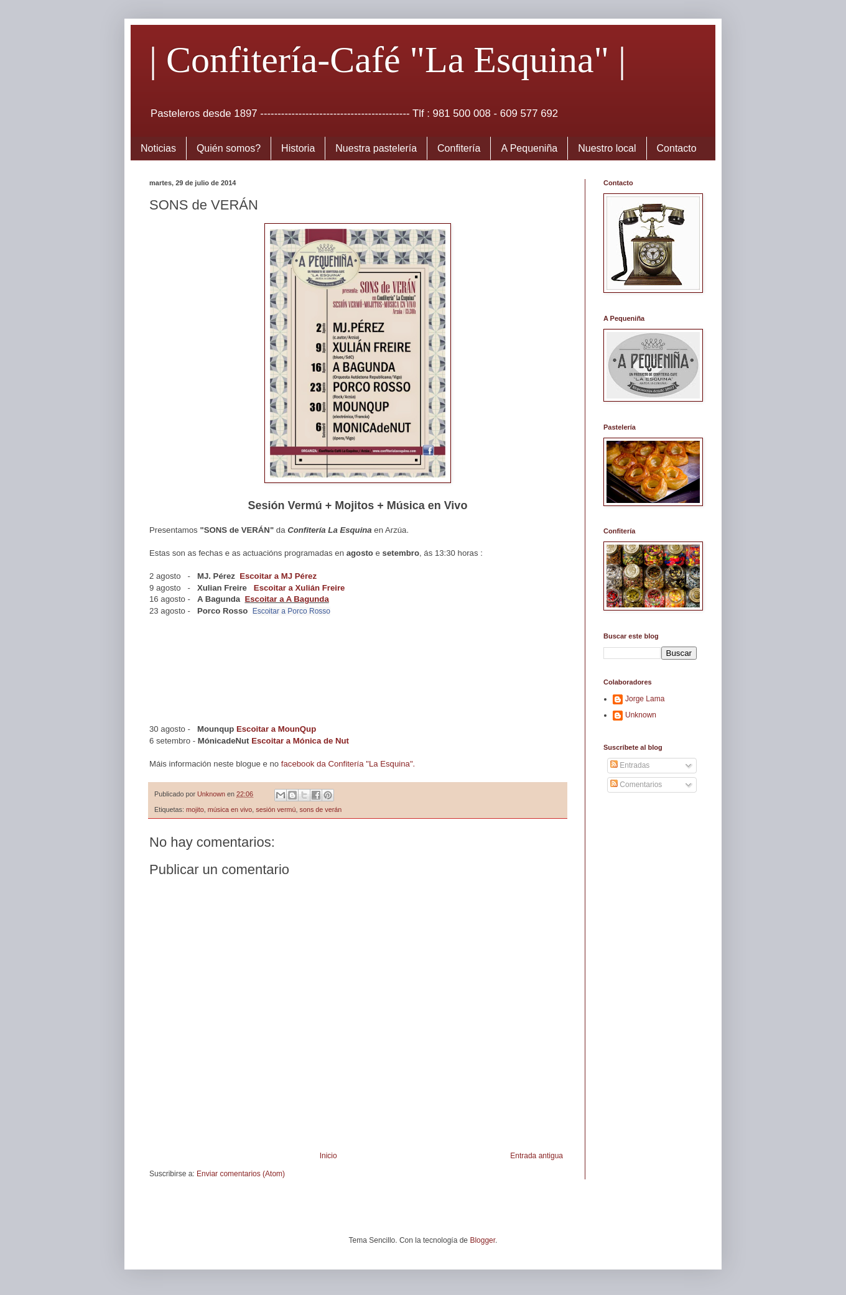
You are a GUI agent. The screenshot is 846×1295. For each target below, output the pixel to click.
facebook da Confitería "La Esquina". (348, 763)
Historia (298, 148)
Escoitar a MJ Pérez (278, 576)
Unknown (640, 715)
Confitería (458, 148)
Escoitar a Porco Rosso (291, 611)
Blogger (482, 1240)
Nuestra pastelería (376, 148)
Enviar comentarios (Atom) (241, 1173)
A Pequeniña (529, 148)
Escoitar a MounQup (276, 729)
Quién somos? (229, 148)
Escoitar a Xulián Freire (299, 587)
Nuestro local (607, 148)
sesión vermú (275, 809)
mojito (195, 809)
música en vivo (230, 809)
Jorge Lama (644, 698)
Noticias (158, 148)
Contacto (677, 148)
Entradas (629, 765)
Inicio (328, 1155)
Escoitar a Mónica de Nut (300, 740)
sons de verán (320, 809)
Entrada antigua (536, 1155)
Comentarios (636, 784)
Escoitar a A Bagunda (286, 599)
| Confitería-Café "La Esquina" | (387, 59)
